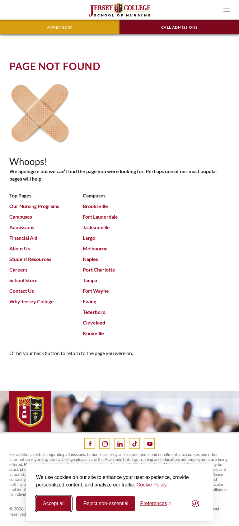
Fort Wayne (96, 291)
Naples (90, 259)
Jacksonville (96, 227)
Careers (18, 269)
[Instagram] (104, 443)
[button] (226, 10)
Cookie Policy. (152, 484)
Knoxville (93, 333)
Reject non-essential (105, 503)
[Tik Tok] (134, 443)
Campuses (20, 217)
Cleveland (94, 322)
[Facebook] (89, 443)
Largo (89, 238)
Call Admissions (179, 27)
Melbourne (95, 248)
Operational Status (209, 511)
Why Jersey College (31, 301)
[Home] (119, 9)
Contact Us (21, 291)
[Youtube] (149, 443)
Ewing (89, 301)
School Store (23, 280)
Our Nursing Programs (34, 206)
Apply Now (59, 27)
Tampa (90, 280)
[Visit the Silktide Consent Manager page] (195, 503)
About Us (19, 248)
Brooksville (95, 206)
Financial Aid (23, 238)
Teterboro (94, 312)
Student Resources (30, 259)
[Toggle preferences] (155, 503)
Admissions (21, 227)
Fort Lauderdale (100, 217)
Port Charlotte (99, 269)
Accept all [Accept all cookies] (53, 503)
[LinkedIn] (119, 443)
